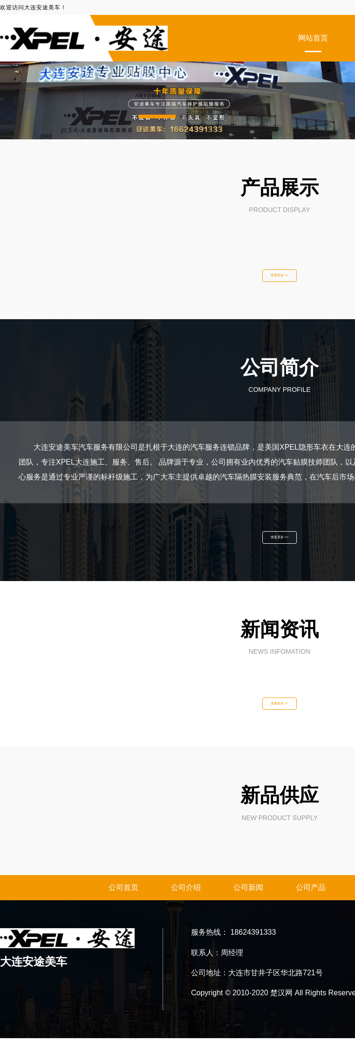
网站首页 (313, 38)
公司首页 (123, 903)
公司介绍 (186, 903)
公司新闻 (248, 903)
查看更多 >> (279, 278)
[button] (157, 116)
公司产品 (311, 903)
